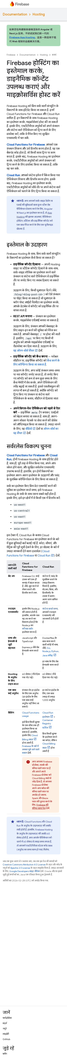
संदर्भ (5, 1023)
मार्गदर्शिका (7, 1017)
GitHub (6, 1039)
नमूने (5, 1028)
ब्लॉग (5, 1053)
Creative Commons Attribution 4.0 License (24, 864)
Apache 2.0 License (20, 868)
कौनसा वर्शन (27, 628)
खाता (48, 745)
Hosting (38, 14)
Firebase (11, 54)
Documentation (15, 14)
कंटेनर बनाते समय (50, 608)
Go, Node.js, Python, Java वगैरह (50, 651)
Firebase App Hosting (22, 37)
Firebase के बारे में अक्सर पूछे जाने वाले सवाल (30, 749)
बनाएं (54, 54)
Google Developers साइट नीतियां (24, 871)
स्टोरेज (47, 724)
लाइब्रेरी (6, 1033)
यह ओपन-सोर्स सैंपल (23, 350)
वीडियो (28, 429)
